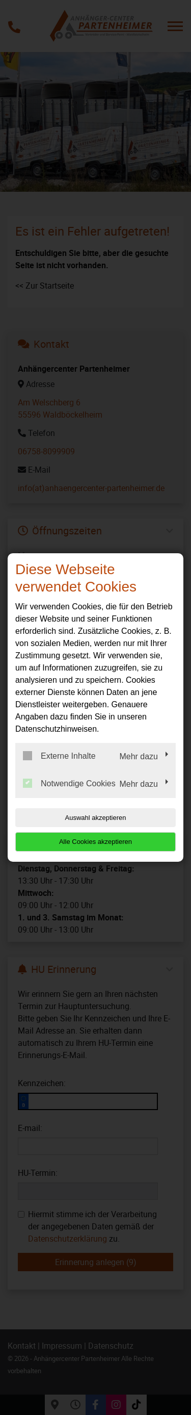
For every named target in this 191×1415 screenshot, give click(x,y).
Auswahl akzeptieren (95, 817)
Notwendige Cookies (69, 783)
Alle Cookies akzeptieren (95, 841)
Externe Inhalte (59, 755)
